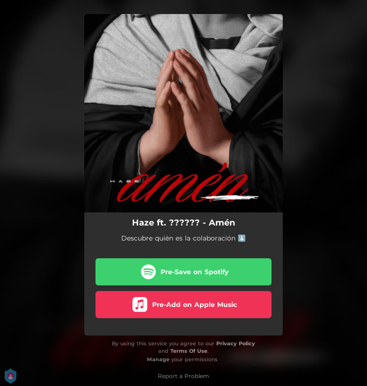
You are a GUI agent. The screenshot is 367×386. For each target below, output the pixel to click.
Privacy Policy (235, 343)
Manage (158, 359)
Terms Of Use (188, 351)
